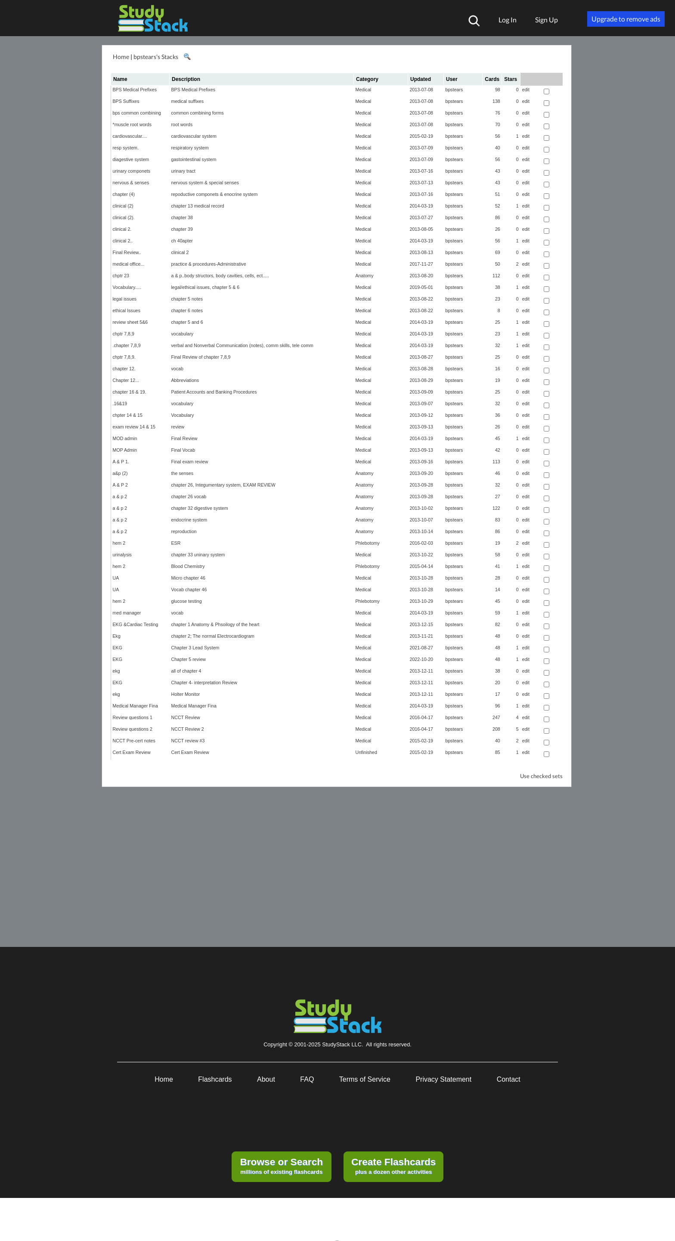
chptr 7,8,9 (123, 333)
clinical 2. (122, 229)
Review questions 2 (132, 729)
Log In (508, 20)
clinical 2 (180, 252)
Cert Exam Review (132, 752)
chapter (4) (124, 194)
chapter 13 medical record (197, 205)
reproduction (184, 531)
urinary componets (132, 171)
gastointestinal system (194, 159)
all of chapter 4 (186, 670)
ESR (176, 543)
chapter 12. (124, 368)
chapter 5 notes (187, 298)
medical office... (129, 264)
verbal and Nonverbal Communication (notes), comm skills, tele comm (242, 345)
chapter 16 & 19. (129, 391)
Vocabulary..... (127, 287)
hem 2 (119, 543)
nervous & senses (131, 182)
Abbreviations (185, 380)
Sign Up (546, 20)
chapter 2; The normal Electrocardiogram (212, 636)
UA (116, 577)
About (266, 1079)
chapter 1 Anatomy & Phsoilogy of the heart (215, 624)
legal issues (125, 298)
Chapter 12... (126, 380)
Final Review (184, 438)
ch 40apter (182, 240)
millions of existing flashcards (281, 1165)
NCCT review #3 (188, 740)
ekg (116, 670)
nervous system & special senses (205, 182)
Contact (508, 1079)
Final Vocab (183, 450)
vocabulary (182, 333)
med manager (127, 612)
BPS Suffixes (126, 101)
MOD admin (125, 438)
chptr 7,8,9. (124, 357)
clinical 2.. (123, 240)
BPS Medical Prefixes (135, 89)
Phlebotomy (368, 543)
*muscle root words (132, 124)
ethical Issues (127, 310)
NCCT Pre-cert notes (134, 740)
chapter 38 (182, 217)
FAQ (307, 1079)
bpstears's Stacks (155, 56)
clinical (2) (123, 205)
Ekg (117, 636)
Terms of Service (364, 1079)
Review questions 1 (132, 717)
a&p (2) (120, 473)
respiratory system (190, 147)
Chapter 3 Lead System (195, 647)
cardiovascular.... (130, 136)
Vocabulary (182, 415)
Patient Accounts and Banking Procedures (214, 391)
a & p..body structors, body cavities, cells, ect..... (220, 275)
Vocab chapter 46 (189, 589)
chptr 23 (121, 275)
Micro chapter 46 (188, 577)
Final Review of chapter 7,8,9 (201, 357)
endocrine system (189, 519)
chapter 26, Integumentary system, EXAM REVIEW (223, 484)
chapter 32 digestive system (199, 508)
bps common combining (137, 112)
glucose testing (186, 601)
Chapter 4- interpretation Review (204, 682)
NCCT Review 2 (187, 729)
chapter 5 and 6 (187, 322)
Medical (364, 89)
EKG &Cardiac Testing (135, 624)
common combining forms (197, 112)
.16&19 (120, 403)
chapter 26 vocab (189, 496)
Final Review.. (127, 252)
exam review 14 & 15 (134, 426)
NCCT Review (185, 717)
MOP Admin (125, 450)
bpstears (454, 89)
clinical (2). (124, 217)
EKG (118, 647)
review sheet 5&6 (130, 322)
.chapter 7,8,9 (127, 345)
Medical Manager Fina (135, 705)
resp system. (126, 147)
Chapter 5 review (188, 659)
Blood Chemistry (188, 566)
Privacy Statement (443, 1079)
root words (182, 124)
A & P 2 (120, 484)
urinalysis (122, 554)
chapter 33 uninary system (198, 554)
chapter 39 (182, 229)
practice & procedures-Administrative (208, 264)
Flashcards (215, 1079)
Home (121, 56)
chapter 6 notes (187, 310)
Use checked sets (541, 776)
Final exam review (189, 461)
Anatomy (365, 275)
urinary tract (183, 171)
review (178, 426)
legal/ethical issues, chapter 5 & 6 (205, 287)
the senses (182, 473)
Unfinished (366, 752)
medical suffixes (187, 101)
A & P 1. (121, 461)
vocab (177, 368)
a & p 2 (120, 496)
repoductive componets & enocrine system (214, 194)
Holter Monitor (185, 694)
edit (525, 89)
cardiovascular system (194, 136)
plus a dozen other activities (393, 1165)
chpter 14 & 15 (127, 415)
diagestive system (131, 159)
